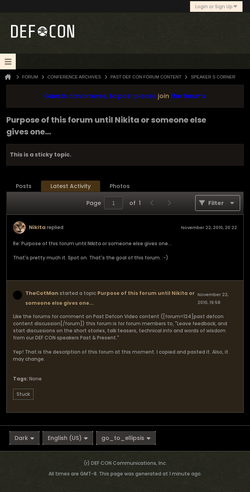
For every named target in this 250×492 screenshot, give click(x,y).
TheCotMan (41, 293)
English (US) (68, 438)
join (163, 96)
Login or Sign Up (216, 6)
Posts (24, 186)
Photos (120, 186)
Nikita (37, 227)
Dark (24, 438)
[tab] (23, 186)
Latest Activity (70, 186)
